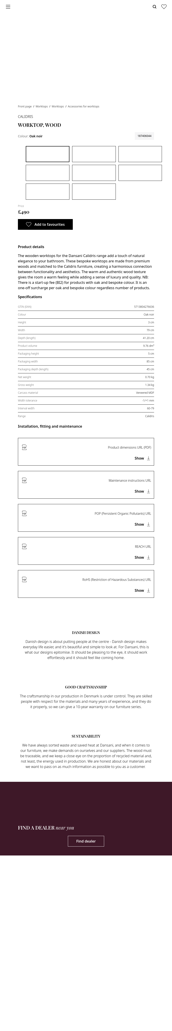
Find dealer (86, 841)
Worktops (42, 106)
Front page (25, 106)
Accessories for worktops (83, 106)
